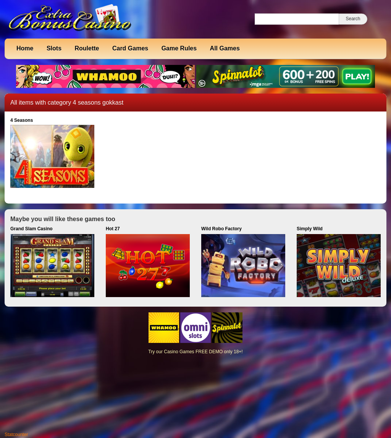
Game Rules (179, 48)
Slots (54, 48)
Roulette (86, 48)
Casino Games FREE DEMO (193, 351)
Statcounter (16, 434)
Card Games (130, 48)
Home (24, 48)
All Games (225, 48)
